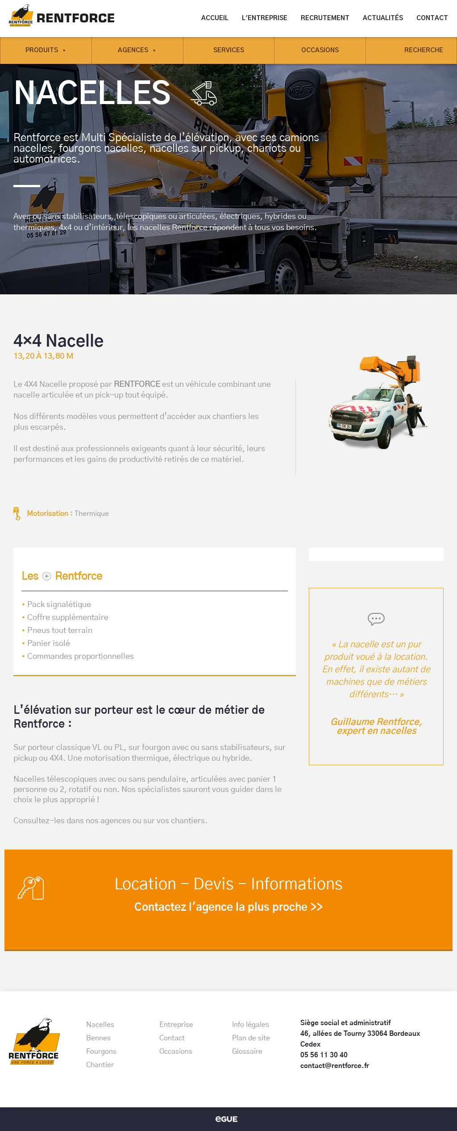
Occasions (320, 50)
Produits (46, 50)
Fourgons (101, 1051)
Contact (432, 18)
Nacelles (100, 1024)
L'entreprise (264, 18)
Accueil (214, 18)
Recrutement (325, 18)
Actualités (383, 18)
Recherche (423, 50)
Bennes (98, 1038)
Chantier (100, 1064)
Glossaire (247, 1051)
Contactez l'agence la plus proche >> (228, 907)
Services (228, 50)
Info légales (250, 1024)
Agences (137, 50)
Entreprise (176, 1024)
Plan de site (251, 1038)
